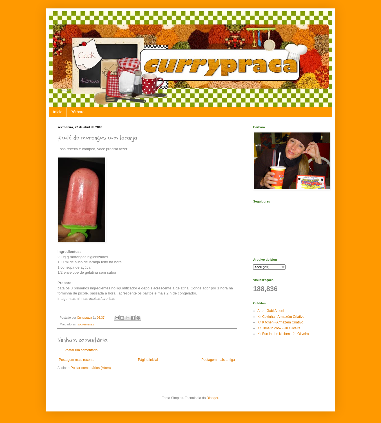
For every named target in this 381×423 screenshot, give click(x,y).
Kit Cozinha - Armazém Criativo (280, 317)
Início (57, 112)
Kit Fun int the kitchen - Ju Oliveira (283, 334)
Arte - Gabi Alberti (270, 311)
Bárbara (77, 112)
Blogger (212, 398)
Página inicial (148, 360)
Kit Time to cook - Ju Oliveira (278, 328)
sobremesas (85, 324)
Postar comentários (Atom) (91, 368)
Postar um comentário (80, 350)
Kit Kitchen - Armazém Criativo (280, 322)
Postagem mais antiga (218, 360)
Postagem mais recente (76, 360)
